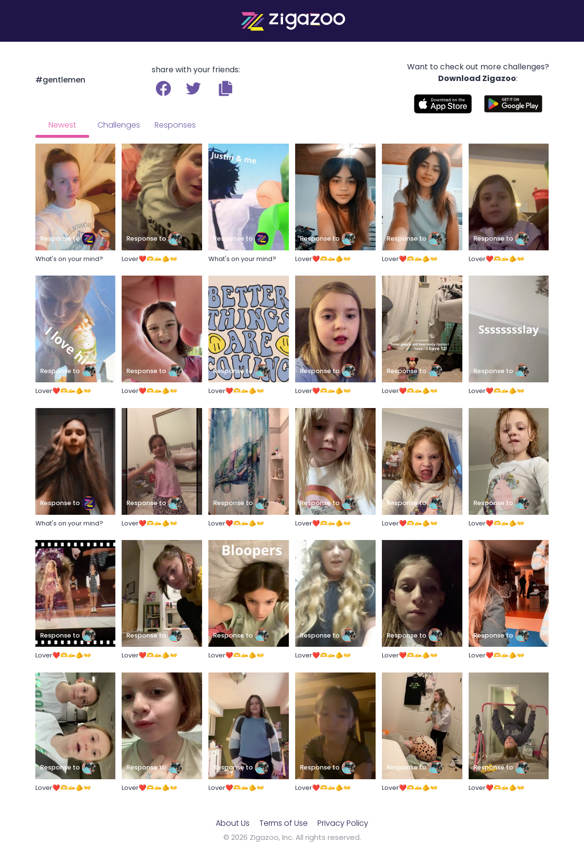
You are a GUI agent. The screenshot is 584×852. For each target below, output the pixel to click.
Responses (175, 125)
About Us (233, 823)
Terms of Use (283, 823)
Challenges (118, 125)
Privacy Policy (342, 823)
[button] (226, 88)
